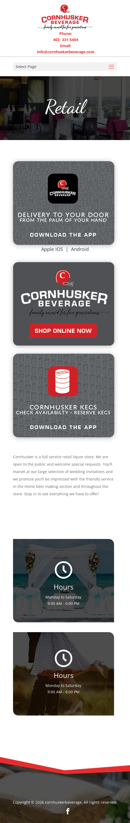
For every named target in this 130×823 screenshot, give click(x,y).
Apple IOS (52, 249)
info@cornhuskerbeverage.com (65, 51)
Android (80, 249)
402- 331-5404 (65, 39)
